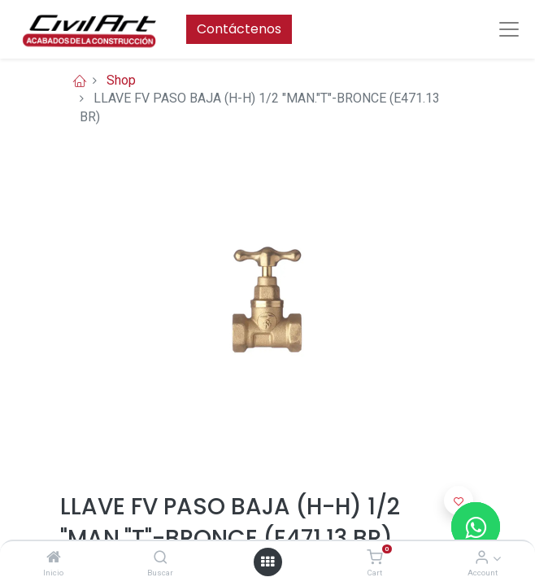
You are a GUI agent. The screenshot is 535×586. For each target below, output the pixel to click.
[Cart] (374, 558)
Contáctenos (239, 29)
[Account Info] (481, 558)
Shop (121, 80)
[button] (458, 500)
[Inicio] (53, 558)
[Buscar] (160, 558)
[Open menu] (267, 561)
